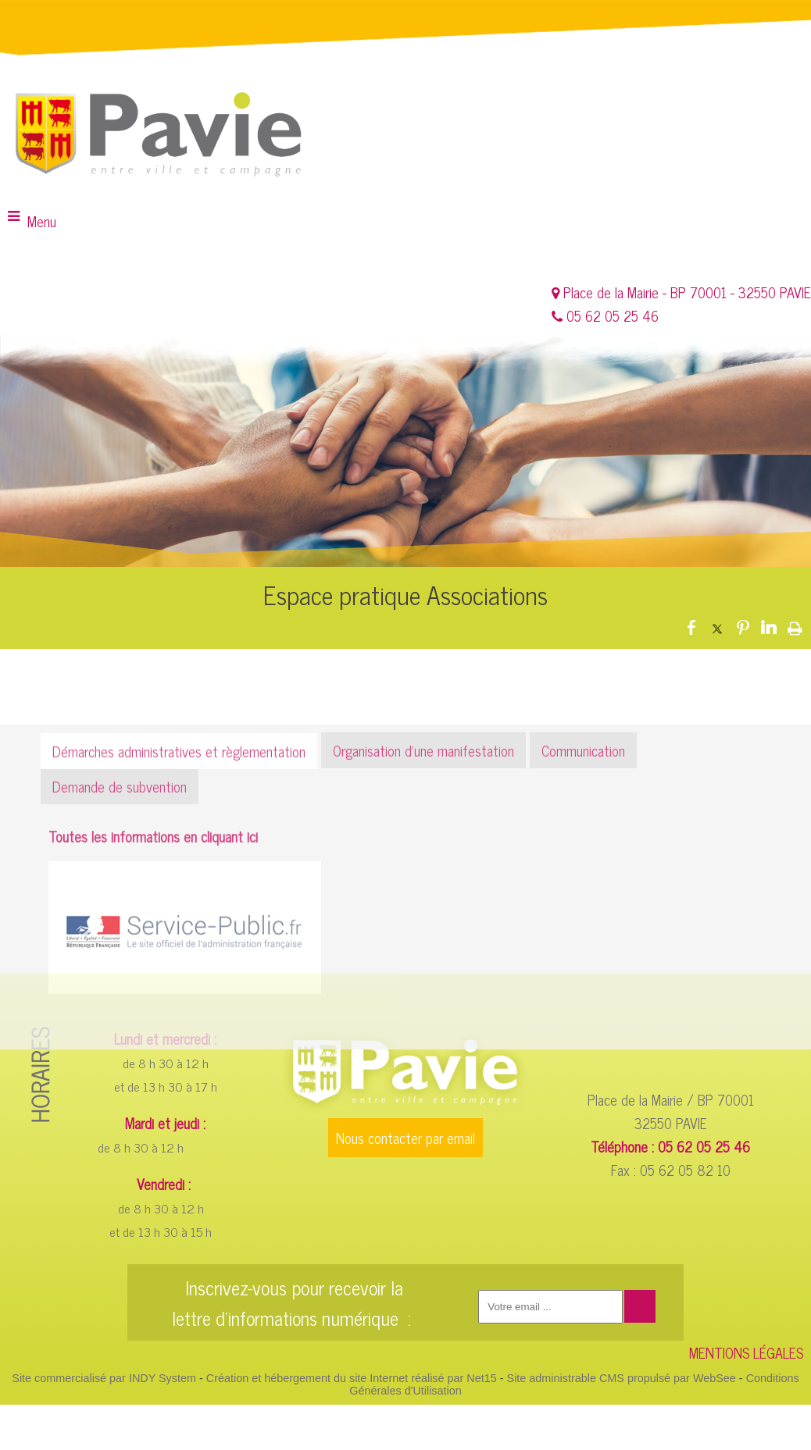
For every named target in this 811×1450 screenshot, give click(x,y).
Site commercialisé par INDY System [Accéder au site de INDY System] (104, 1378)
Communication (583, 855)
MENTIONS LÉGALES (746, 1352)
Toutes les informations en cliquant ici (153, 941)
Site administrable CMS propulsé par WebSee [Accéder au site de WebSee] (621, 1378)
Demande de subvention (119, 891)
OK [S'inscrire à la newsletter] (640, 1307)
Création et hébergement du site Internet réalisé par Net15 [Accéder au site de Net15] (351, 1378)
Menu (41, 221)
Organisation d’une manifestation (423, 855)
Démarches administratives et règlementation (178, 856)
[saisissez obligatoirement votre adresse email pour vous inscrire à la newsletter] (550, 1307)
